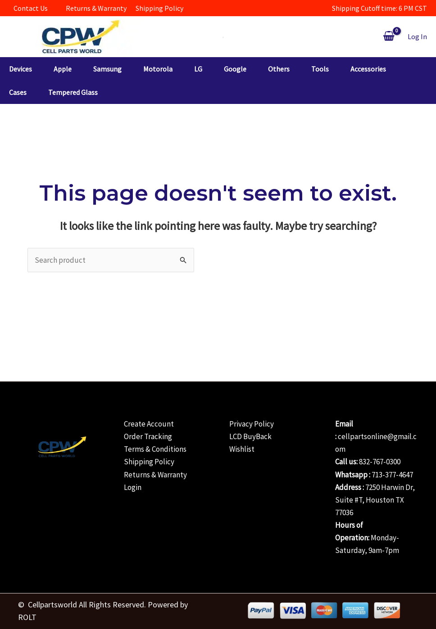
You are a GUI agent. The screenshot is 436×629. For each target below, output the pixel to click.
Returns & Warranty (155, 475)
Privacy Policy (251, 424)
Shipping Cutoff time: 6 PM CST (379, 8)
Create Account (149, 424)
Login (132, 487)
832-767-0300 (379, 462)
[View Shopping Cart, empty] (389, 36)
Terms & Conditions (155, 449)
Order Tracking (148, 436)
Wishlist (241, 449)
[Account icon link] (417, 36)
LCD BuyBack (250, 436)
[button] (31, 69)
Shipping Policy (149, 462)
